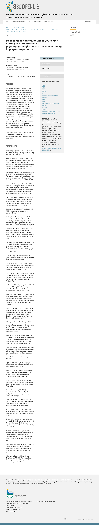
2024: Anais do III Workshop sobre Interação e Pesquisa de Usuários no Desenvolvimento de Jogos (32, 30)
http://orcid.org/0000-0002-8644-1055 (15, 61)
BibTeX (44, 91)
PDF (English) (48, 58)
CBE (43, 93)
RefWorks (44, 107)
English (72, 35)
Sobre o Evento (34, 21)
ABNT (43, 86)
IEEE (43, 99)
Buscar (88, 21)
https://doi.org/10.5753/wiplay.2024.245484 (20, 76)
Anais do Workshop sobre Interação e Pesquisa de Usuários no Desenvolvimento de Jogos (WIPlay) (40, 16)
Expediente (48, 21)
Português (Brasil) (75, 32)
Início (8, 27)
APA (43, 90)
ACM (43, 88)
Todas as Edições (19, 21)
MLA (43, 101)
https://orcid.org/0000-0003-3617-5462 (15, 69)
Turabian (44, 109)
